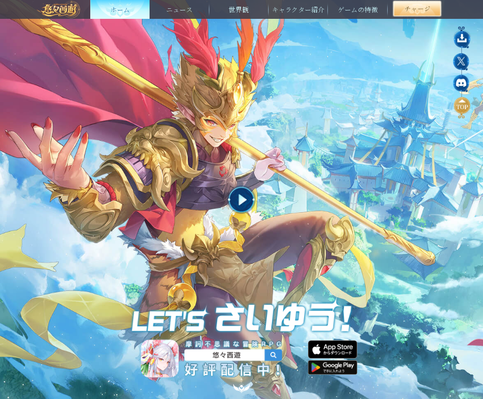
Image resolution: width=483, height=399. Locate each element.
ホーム (120, 9)
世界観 (239, 9)
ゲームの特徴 (358, 9)
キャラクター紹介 (298, 9)
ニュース (179, 9)
